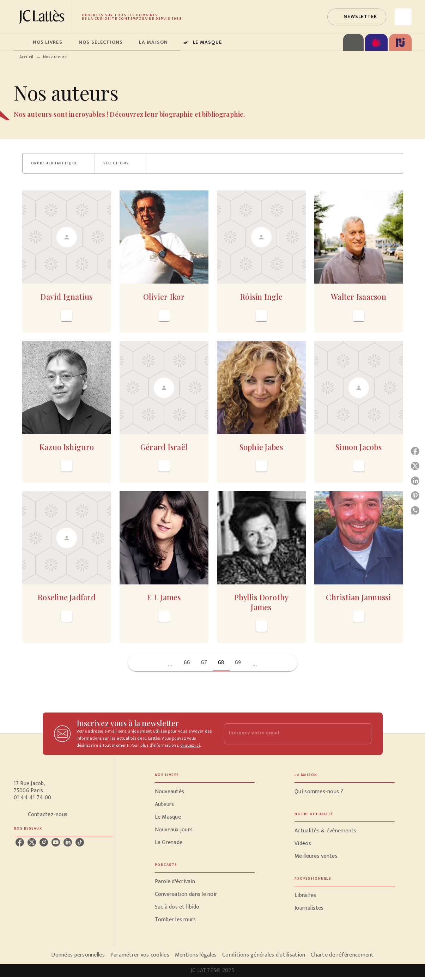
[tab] (21, 42)
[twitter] (32, 842)
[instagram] (44, 842)
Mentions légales (196, 955)
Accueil (26, 56)
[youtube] (56, 842)
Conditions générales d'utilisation (263, 955)
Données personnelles (77, 955)
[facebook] (20, 842)
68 (221, 662)
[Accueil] (43, 17)
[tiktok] (80, 842)
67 (204, 662)
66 (187, 662)
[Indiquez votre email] (289, 733)
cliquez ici (190, 745)
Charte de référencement (342, 955)
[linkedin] (68, 842)
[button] (356, 16)
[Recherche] (403, 16)
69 (238, 662)
